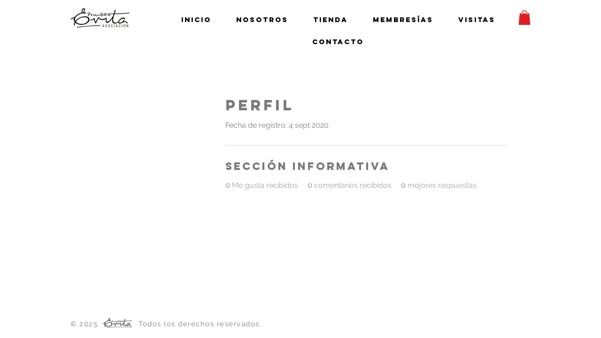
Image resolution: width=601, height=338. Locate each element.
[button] (524, 17)
